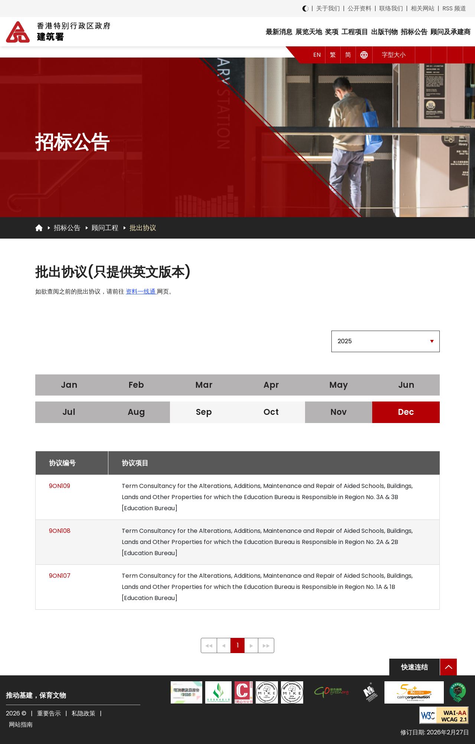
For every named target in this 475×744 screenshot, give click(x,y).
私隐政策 (83, 713)
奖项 (331, 31)
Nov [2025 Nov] (338, 412)
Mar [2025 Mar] (204, 385)
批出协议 (143, 227)
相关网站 (423, 8)
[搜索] (455, 54)
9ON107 (60, 575)
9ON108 (60, 531)
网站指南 (21, 724)
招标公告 (414, 31)
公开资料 (359, 8)
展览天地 (308, 31)
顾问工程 (105, 227)
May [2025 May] (338, 385)
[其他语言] (364, 54)
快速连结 (414, 667)
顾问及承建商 (450, 31)
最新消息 (279, 31)
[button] (423, 54)
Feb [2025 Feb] (136, 385)
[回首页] (39, 227)
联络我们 (391, 8)
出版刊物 (384, 31)
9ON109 (59, 486)
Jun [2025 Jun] (406, 385)
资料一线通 (141, 291)
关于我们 (328, 8)
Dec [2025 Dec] (406, 412)
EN (317, 54)
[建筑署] (58, 31)
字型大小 (394, 54)
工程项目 (354, 31)
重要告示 (49, 713)
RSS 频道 (454, 8)
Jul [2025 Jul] (68, 412)
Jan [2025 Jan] (69, 385)
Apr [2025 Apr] (271, 385)
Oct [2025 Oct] (271, 412)
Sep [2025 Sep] (204, 412)
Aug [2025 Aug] (136, 412)
